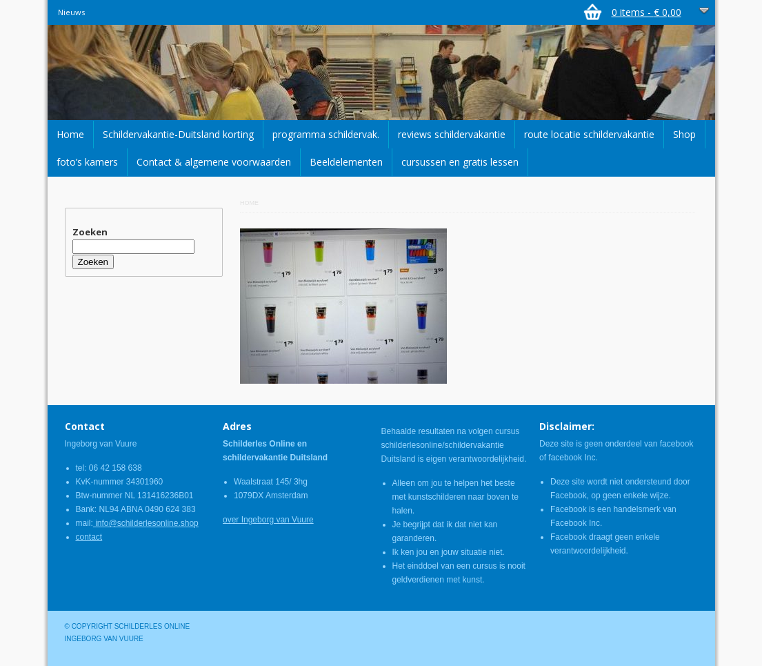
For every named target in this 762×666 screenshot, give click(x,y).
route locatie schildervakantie (589, 134)
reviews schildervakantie (451, 134)
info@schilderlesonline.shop (146, 523)
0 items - (646, 12)
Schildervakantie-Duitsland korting (178, 134)
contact (89, 537)
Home (70, 134)
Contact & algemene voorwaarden (214, 161)
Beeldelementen (346, 161)
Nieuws (71, 12)
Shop (684, 134)
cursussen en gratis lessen (460, 161)
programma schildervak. (325, 134)
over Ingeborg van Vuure (268, 520)
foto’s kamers (87, 161)
